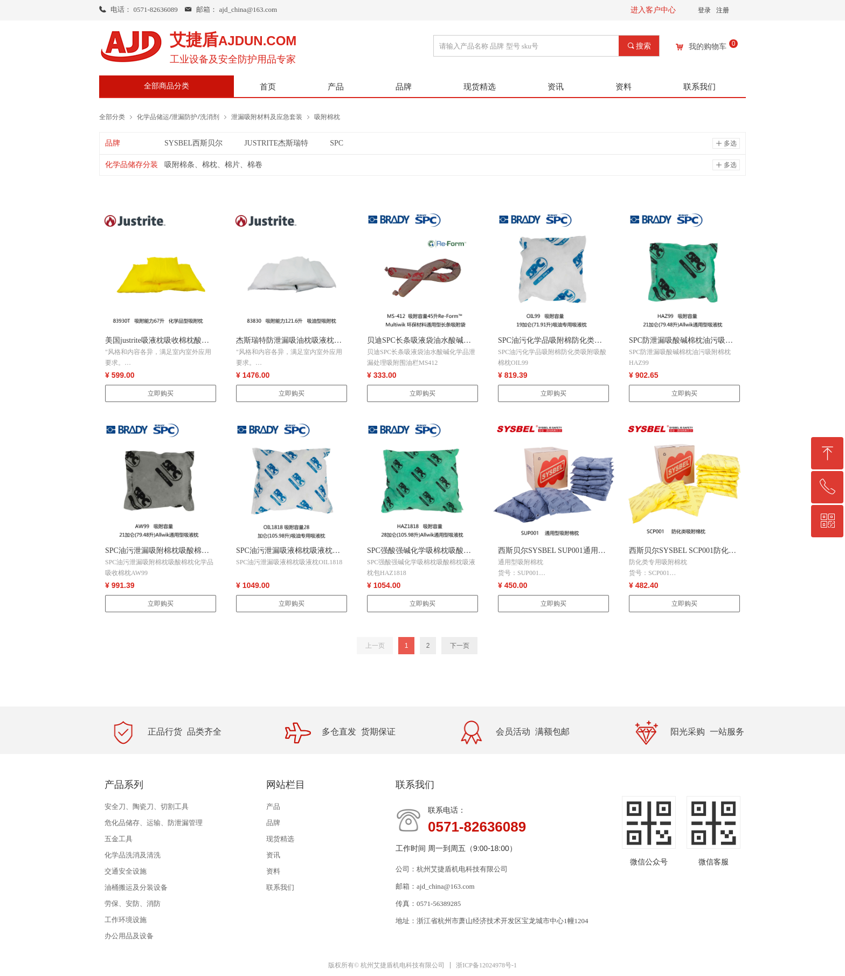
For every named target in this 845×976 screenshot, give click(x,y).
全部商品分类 (166, 86)
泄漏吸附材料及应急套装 (266, 116)
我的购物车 (707, 47)
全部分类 (112, 116)
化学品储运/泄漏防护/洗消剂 (178, 116)
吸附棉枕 (327, 116)
